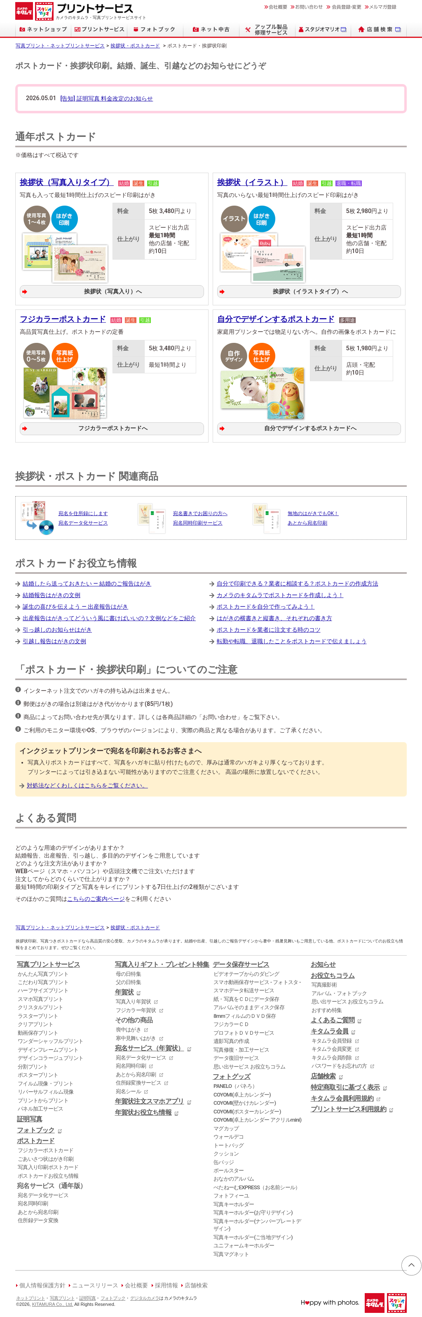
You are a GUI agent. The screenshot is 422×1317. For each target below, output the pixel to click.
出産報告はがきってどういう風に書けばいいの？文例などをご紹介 (109, 616)
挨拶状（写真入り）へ (113, 291)
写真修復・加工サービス (241, 1048)
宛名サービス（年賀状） (149, 1047)
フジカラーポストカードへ (113, 427)
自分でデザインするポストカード (276, 318)
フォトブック (36, 1128)
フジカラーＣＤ (231, 1023)
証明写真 (29, 1117)
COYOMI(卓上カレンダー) (242, 1093)
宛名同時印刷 (33, 1202)
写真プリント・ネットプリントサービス (60, 46)
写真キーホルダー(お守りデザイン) (253, 1211)
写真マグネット (231, 1252)
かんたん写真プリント (43, 972)
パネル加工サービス (40, 1107)
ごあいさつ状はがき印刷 (45, 1157)
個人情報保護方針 (42, 1284)
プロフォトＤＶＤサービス (243, 1031)
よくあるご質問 (333, 1019)
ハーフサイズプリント (43, 989)
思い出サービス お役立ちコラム (249, 1065)
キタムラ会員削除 (332, 1056)
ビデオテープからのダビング (246, 972)
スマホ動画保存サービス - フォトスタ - (257, 981)
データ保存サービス (241, 963)
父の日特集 (128, 981)
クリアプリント (35, 1023)
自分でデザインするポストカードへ (310, 427)
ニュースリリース (95, 1284)
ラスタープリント (38, 1014)
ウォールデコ (228, 1135)
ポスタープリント (38, 1074)
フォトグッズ (232, 1075)
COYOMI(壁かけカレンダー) (244, 1102)
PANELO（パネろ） (235, 1085)
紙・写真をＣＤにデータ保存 (246, 997)
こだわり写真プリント (43, 981)
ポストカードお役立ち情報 (48, 1174)
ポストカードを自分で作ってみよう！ (266, 605)
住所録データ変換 (38, 1219)
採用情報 (166, 1284)
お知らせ (323, 963)
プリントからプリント (43, 1099)
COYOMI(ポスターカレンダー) (247, 1110)
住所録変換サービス (139, 1081)
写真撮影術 (324, 983)
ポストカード (36, 1140)
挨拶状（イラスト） (252, 182)
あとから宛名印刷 (38, 1210)
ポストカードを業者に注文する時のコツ (269, 628)
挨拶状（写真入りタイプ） (67, 182)
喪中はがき (128, 1028)
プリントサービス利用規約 (348, 1108)
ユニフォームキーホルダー (243, 1244)
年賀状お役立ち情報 (143, 1111)
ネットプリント (30, 1296)
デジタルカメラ (144, 1296)
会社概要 (136, 1284)
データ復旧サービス (236, 1057)
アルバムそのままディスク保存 (248, 1006)
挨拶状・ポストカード (135, 46)
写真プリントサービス (48, 963)
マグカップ (226, 1127)
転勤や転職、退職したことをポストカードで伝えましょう (292, 640)
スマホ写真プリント (40, 997)
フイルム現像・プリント (45, 1082)
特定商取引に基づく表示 (345, 1086)
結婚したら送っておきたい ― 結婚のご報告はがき (87, 582)
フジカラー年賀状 (136, 1008)
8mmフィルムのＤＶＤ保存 (244, 1014)
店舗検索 (323, 1074)
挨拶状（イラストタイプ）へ (309, 291)
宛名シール (128, 1090)
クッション (226, 1152)
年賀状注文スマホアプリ (149, 1100)
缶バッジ (223, 1161)
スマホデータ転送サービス (243, 989)
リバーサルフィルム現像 (45, 1090)
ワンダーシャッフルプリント (51, 1040)
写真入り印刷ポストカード (48, 1166)
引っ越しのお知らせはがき (57, 628)
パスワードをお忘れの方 (339, 1065)
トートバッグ (228, 1144)
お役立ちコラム (333, 974)
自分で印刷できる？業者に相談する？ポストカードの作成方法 (297, 582)
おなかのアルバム (233, 1177)
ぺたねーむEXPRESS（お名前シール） (256, 1186)
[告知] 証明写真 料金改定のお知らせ (106, 98)
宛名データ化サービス (43, 1194)
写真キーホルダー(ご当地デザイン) (253, 1236)
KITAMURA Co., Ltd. (52, 1302)
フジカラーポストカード (63, 318)
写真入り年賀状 (133, 1000)
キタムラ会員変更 (332, 1048)
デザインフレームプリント (48, 1048)
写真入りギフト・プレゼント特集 (162, 963)
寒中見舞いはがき (136, 1036)
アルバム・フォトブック (339, 992)
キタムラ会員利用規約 (342, 1097)
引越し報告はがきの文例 (54, 640)
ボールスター (228, 1169)
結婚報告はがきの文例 (51, 593)
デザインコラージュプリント (51, 1057)
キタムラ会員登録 (332, 1039)
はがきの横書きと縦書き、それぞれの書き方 (274, 616)
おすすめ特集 (327, 1008)
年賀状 (124, 991)
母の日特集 (128, 972)
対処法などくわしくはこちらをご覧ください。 (87, 784)
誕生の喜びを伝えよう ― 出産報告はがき (75, 605)
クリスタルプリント (40, 1006)
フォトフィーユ (231, 1194)
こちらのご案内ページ (96, 897)
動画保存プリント (38, 1031)
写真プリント (62, 1296)
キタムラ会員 (330, 1030)
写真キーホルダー (233, 1203)
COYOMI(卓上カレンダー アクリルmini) (257, 1118)
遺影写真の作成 (231, 1040)
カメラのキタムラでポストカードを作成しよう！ (280, 593)
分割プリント (33, 1065)
